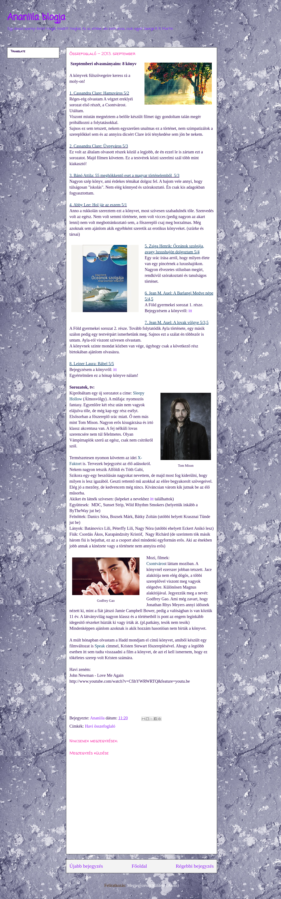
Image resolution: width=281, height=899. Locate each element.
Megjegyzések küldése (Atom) (153, 885)
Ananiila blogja (36, 17)
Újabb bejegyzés (86, 866)
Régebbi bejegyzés (195, 866)
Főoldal (139, 866)
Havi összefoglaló (100, 726)
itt (190, 310)
